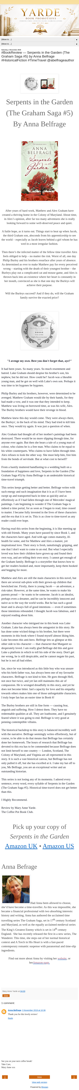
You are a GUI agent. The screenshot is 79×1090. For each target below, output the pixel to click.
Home (39, 1077)
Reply (10, 1018)
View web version (39, 1082)
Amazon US (58, 846)
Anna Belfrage (14, 1010)
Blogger (44, 1087)
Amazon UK (21, 846)
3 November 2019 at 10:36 (34, 1010)
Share (6, 996)
